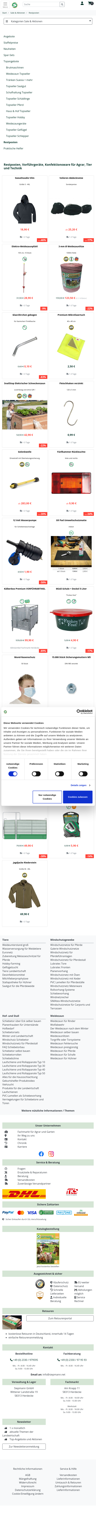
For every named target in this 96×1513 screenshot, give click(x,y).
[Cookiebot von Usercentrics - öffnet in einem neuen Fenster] (78, 711)
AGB (27, 1475)
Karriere (14, 1146)
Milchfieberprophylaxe (15, 978)
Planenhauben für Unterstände (20, 1024)
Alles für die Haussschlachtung (20, 1077)
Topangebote (11, 61)
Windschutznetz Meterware (66, 986)
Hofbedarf (8, 1028)
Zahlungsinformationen (68, 1486)
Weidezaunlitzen (59, 1036)
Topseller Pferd (15, 105)
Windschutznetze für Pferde (66, 945)
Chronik (14, 1143)
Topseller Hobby (15, 117)
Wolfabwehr (57, 1024)
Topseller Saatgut (16, 86)
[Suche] (41, 4)
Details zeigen (78, 785)
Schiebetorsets (10, 1032)
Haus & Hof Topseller (18, 111)
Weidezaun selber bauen (64, 1032)
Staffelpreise (11, 42)
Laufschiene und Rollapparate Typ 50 (23, 1073)
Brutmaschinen (15, 67)
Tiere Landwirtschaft (14, 971)
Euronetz (7, 952)
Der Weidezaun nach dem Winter (69, 1028)
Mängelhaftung (27, 1478)
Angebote (9, 36)
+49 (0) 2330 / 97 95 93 (72, 1360)
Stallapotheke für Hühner (16, 982)
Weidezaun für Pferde (63, 1051)
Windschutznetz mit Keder (65, 978)
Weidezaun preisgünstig (64, 1047)
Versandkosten (18, 1180)
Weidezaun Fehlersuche (64, 1043)
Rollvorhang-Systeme (62, 989)
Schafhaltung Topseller (19, 92)
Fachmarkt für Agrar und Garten (28, 1132)
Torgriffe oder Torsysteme (65, 1039)
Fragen (13, 1168)
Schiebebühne (10, 1058)
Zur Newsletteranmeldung (24, 1446)
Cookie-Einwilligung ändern (27, 1493)
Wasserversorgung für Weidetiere (21, 948)
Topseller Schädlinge (18, 98)
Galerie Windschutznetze (64, 948)
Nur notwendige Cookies (47, 797)
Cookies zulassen (78, 797)
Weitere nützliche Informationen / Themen (48, 1110)
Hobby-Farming (11, 963)
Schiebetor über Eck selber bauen (21, 1021)
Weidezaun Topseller (18, 73)
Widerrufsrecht (27, 1482)
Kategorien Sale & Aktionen (48, 21)
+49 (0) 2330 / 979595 (24, 1360)
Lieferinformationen (68, 1478)
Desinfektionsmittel (13, 975)
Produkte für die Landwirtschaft (20, 1088)
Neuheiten (10, 49)
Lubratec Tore (58, 963)
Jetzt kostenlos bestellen (48, 1266)
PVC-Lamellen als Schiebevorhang (21, 1095)
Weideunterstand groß (15, 945)
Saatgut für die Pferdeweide (18, 986)
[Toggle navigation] (5, 5)
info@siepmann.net (54, 1374)
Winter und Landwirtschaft (17, 1036)
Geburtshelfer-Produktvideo (18, 1080)
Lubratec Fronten (60, 967)
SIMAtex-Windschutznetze (65, 1001)
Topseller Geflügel (16, 129)
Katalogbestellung (48, 1229)
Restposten (11, 142)
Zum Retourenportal (60, 1318)
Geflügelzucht (10, 967)
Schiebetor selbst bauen (16, 1051)
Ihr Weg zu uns (18, 1135)
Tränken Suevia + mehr (19, 80)
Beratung (15, 1176)
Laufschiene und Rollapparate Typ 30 (23, 1066)
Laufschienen (10, 1092)
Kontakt (14, 1139)
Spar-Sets (9, 55)
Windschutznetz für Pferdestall (68, 960)
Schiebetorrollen (11, 1054)
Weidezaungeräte (16, 123)
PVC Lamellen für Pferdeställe (67, 982)
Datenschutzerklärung (27, 1490)
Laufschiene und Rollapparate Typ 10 (23, 1062)
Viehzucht (8, 1084)
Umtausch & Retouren (68, 1482)
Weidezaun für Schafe (63, 1054)
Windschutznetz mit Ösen (65, 975)
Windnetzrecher (59, 997)
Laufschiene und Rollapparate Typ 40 (23, 1069)
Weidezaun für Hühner (63, 1058)
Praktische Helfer (13, 148)
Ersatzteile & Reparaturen (24, 1172)
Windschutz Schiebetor (15, 1039)
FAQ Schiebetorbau (13, 1047)
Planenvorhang (59, 971)
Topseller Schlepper (17, 136)
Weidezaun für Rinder (63, 1021)
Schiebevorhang (59, 993)
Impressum (27, 1486)
